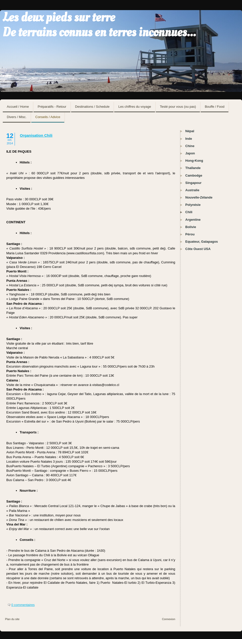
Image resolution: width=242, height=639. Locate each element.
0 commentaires (23, 605)
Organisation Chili (36, 135)
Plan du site (12, 619)
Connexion (168, 619)
